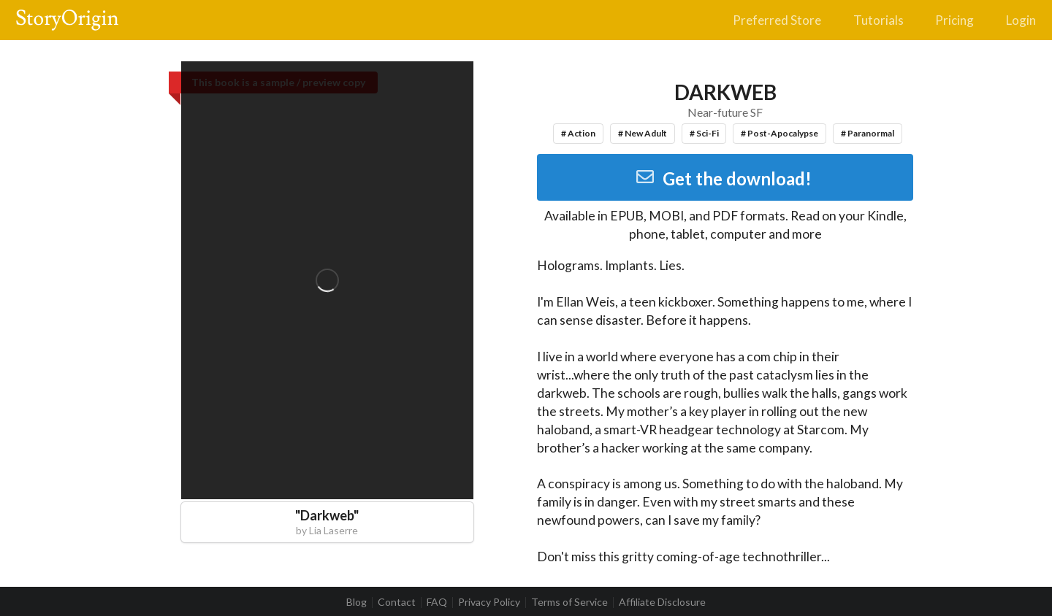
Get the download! (723, 178)
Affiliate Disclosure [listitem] (662, 602)
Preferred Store (777, 20)
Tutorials (878, 20)
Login (1021, 20)
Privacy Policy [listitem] (489, 602)
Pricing (954, 20)
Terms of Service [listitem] (569, 602)
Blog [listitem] (356, 602)
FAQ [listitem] (437, 602)
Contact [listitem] (397, 602)
